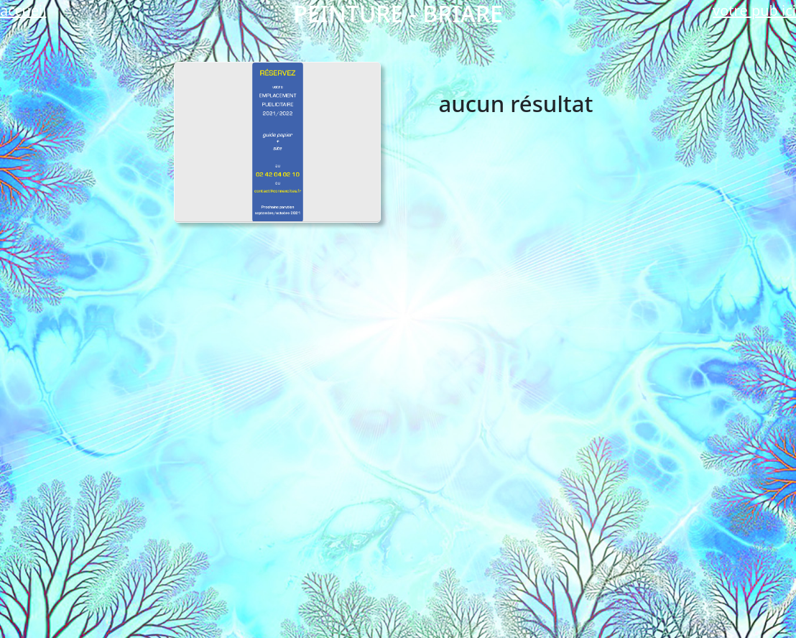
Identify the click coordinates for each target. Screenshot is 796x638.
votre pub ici (754, 10)
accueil (23, 10)
